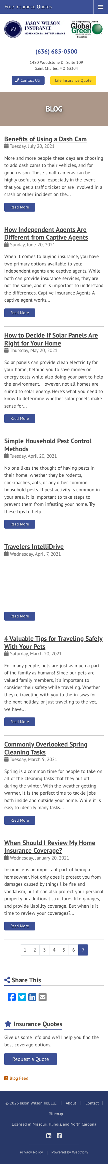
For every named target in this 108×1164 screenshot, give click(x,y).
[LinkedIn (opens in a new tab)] (32, 997)
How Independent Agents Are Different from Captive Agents (46, 233)
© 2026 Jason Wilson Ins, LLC (31, 1103)
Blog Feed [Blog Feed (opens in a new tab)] (16, 1078)
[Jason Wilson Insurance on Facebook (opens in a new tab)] (59, 1135)
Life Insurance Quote (73, 80)
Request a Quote (30, 1059)
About (71, 1103)
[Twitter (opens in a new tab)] (22, 997)
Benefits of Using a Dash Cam (45, 139)
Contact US (27, 80)
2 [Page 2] (34, 950)
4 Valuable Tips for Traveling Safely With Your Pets (53, 642)
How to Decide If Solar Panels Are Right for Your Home (51, 339)
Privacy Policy (31, 1152)
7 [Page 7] (83, 950)
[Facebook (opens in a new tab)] (12, 997)
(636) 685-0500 (56, 51)
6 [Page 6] (73, 950)
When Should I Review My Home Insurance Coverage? (49, 846)
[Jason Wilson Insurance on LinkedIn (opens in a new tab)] (48, 1135)
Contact (92, 1103)
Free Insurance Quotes (28, 6)
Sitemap (56, 1113)
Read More (23, 207)
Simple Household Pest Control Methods (47, 445)
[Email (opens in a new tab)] (43, 997)
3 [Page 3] (44, 950)
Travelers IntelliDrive (34, 546)
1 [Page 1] (25, 950)
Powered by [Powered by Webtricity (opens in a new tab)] (69, 1152)
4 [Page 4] (54, 950)
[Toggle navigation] (101, 6)
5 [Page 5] (64, 950)
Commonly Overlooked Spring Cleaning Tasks (45, 748)
